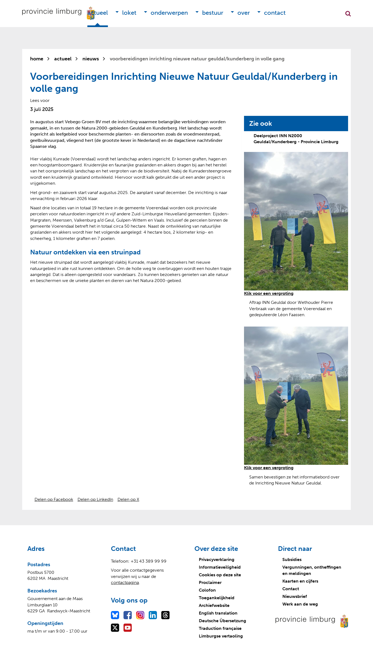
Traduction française (220, 628)
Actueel (97, 12)
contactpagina (125, 582)
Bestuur (212, 12)
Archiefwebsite (214, 605)
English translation (218, 613)
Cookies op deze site (220, 574)
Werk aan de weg (300, 604)
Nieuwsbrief (294, 596)
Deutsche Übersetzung (222, 620)
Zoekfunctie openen (348, 13)
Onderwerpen (169, 12)
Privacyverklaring (216, 559)
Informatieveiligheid (220, 567)
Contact (275, 12)
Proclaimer (210, 582)
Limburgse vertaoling (221, 636)
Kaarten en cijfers (300, 581)
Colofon (207, 590)
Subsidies (292, 559)
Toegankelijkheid (216, 597)
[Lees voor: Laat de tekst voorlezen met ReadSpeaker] (40, 100)
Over (243, 12)
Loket (129, 12)
